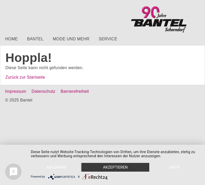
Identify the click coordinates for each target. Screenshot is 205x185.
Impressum (15, 91)
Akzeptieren (115, 167)
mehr (174, 167)
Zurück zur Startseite (25, 77)
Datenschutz (43, 91)
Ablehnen (56, 167)
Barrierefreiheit (75, 91)
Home (11, 39)
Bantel (35, 39)
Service (108, 39)
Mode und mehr (71, 39)
